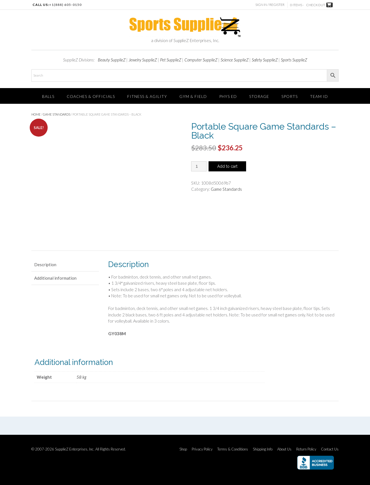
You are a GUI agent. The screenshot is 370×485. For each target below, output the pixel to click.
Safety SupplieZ (265, 59)
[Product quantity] (199, 166)
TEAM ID (319, 96)
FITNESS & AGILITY (147, 96)
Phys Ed (228, 96)
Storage (259, 96)
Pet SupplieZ (170, 59)
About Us (284, 449)
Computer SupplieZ (201, 59)
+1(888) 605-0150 (65, 5)
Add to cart (227, 166)
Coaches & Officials (91, 96)
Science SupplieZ (235, 59)
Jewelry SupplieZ (143, 59)
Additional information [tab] (55, 278)
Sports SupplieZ (294, 59)
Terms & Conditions (232, 449)
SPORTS (289, 96)
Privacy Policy (202, 449)
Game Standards (56, 114)
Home (36, 114)
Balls (48, 96)
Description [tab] (45, 264)
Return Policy (306, 449)
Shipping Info (262, 449)
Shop (183, 449)
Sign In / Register (270, 5)
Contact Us (330, 449)
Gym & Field (193, 96)
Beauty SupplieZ (112, 59)
